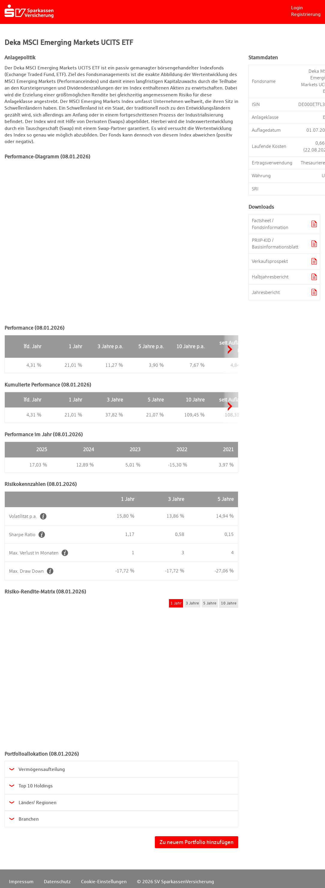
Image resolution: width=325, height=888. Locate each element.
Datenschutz (57, 881)
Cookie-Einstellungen (104, 881)
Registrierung (305, 14)
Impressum (21, 881)
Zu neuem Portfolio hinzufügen (196, 842)
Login (297, 7)
